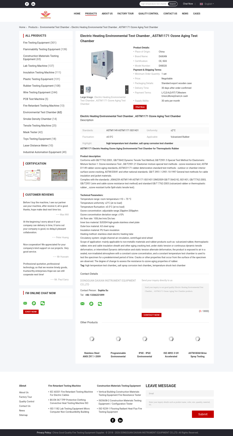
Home (77, 13)
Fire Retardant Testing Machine (41, 105)
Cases (196, 13)
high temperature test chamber (100, 265)
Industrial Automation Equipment (42, 152)
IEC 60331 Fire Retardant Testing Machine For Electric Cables (71, 393)
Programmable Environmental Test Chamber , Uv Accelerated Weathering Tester (118, 355)
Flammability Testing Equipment (41, 49)
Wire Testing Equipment (36, 92)
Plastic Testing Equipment (38, 79)
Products (91, 13)
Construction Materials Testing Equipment (119, 385)
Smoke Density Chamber (37, 118)
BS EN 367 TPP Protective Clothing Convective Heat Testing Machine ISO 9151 (69, 402)
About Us (107, 13)
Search (173, 4)
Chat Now (188, 3)
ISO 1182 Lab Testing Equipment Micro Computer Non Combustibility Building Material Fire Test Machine (70, 410)
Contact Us (170, 13)
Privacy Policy (44, 432)
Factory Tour (125, 13)
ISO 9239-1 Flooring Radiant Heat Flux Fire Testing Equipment (120, 410)
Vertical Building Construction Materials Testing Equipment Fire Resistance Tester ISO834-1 (120, 393)
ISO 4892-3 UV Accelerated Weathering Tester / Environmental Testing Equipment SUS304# (171, 355)
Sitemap (23, 415)
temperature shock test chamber (169, 265)
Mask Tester (30, 132)
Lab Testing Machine (35, 65)
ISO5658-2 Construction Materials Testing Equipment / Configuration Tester (120, 402)
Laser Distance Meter (35, 145)
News (185, 13)
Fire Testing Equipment (36, 42)
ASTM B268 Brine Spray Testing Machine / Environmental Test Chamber (197, 355)
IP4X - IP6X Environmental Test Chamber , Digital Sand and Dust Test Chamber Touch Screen (144, 355)
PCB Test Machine (33, 99)
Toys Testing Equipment (37, 138)
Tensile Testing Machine (37, 125)
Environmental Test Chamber (54, 27)
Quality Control (149, 13)
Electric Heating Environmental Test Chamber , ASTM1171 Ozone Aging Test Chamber (103, 100)
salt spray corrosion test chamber (134, 265)
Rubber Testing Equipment (38, 85)
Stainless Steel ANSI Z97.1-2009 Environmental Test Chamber (92, 355)
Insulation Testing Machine (38, 72)
